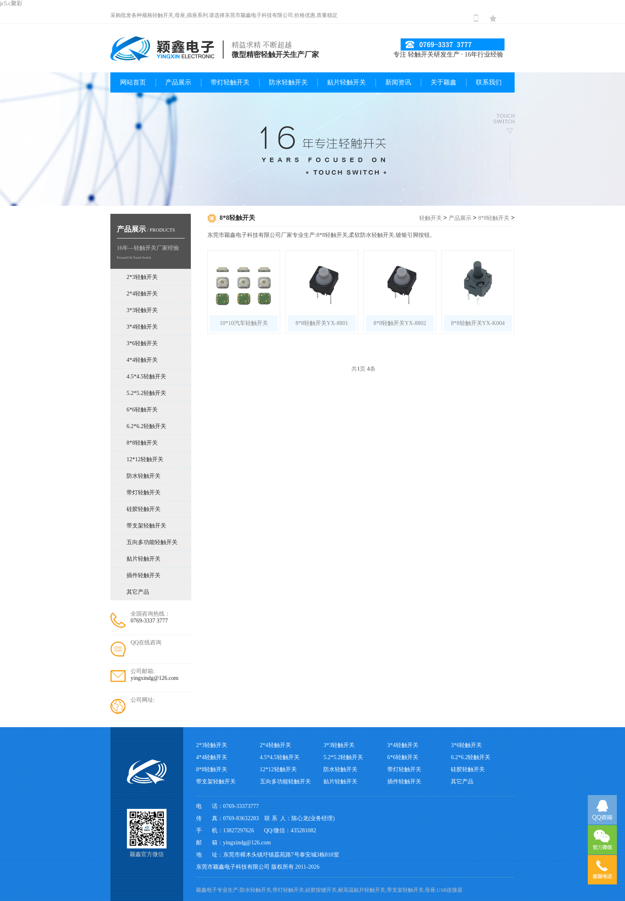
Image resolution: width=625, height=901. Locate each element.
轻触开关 (430, 218)
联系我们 (489, 82)
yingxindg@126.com (154, 678)
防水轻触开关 (288, 82)
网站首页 (133, 82)
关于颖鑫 (443, 82)
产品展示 (178, 82)
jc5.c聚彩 (11, 3)
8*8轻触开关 (493, 218)
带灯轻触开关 (230, 82)
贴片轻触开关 (346, 82)
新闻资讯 (398, 82)
